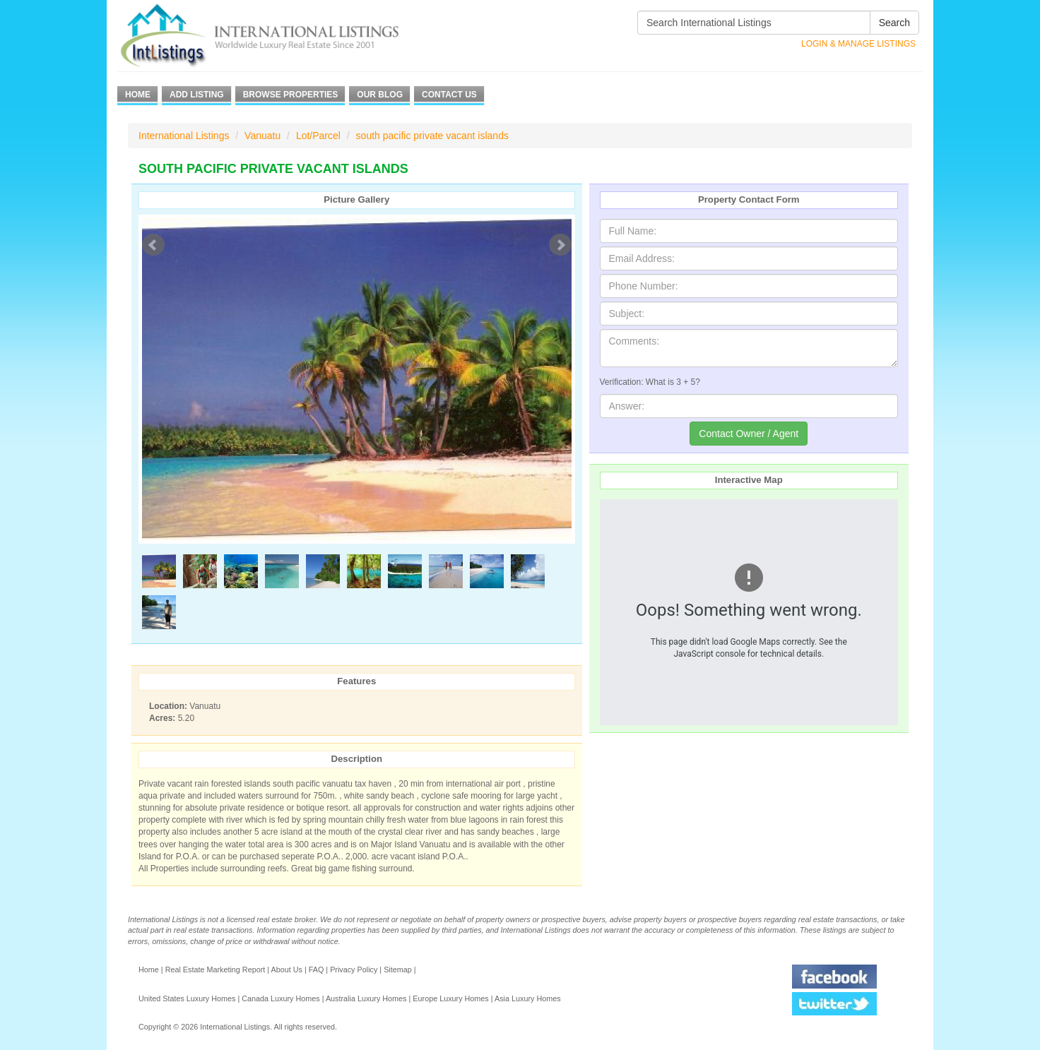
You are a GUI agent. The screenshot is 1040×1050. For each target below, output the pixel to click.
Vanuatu (262, 135)
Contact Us (449, 95)
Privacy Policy (353, 969)
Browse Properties (290, 95)
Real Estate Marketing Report (215, 969)
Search (894, 22)
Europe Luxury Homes (450, 998)
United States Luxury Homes (186, 998)
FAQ (316, 969)
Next (560, 245)
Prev (153, 245)
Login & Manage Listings (858, 44)
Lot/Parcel (318, 135)
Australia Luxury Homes (366, 998)
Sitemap (398, 969)
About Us (286, 969)
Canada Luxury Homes (280, 998)
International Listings (183, 135)
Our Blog (380, 95)
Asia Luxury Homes (528, 998)
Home (137, 95)
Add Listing (197, 95)
